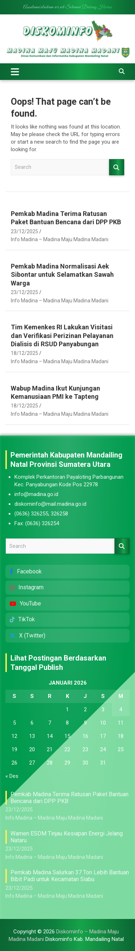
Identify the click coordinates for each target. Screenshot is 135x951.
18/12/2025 (24, 353)
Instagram (27, 587)
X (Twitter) (27, 635)
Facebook (26, 571)
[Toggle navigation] (14, 71)
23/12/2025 (24, 231)
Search (116, 167)
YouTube (25, 603)
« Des (11, 776)
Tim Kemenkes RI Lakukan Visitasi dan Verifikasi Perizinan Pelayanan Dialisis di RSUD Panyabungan (62, 335)
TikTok (22, 619)
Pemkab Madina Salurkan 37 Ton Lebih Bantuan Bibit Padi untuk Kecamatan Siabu (69, 876)
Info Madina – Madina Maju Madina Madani (59, 239)
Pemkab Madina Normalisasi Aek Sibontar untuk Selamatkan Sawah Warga (62, 274)
